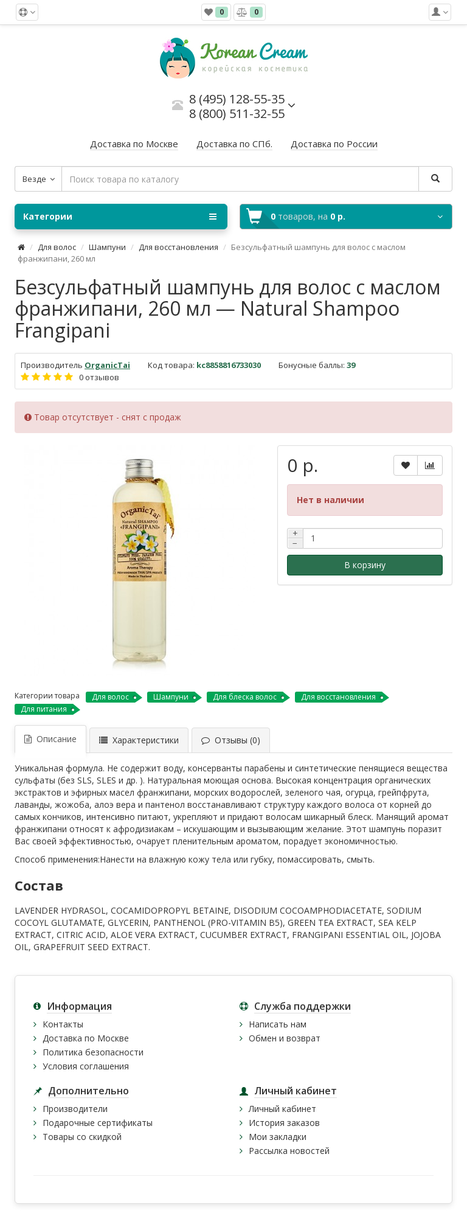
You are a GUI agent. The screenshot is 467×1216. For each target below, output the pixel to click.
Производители (75, 1108)
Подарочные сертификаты (98, 1122)
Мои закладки (277, 1136)
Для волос (57, 246)
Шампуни (107, 246)
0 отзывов (99, 377)
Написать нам (277, 1024)
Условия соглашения (86, 1066)
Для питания (44, 709)
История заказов (284, 1122)
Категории (119, 216)
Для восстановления (178, 246)
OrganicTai (107, 365)
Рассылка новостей (289, 1150)
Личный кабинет (282, 1108)
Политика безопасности (93, 1052)
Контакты (63, 1024)
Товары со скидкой (82, 1136)
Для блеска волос (245, 697)
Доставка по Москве (86, 1038)
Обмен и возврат (284, 1038)
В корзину (365, 565)
